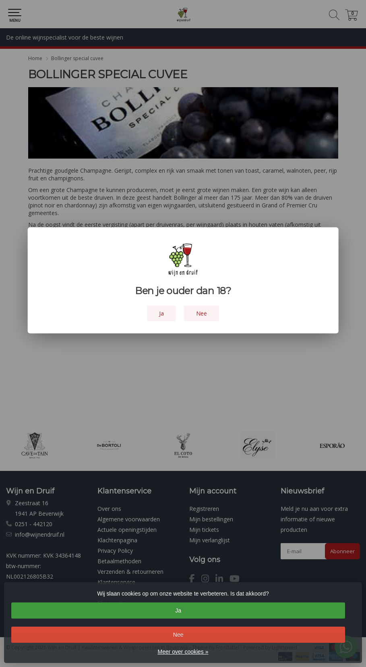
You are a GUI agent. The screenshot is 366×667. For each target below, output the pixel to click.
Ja (178, 610)
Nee (178, 634)
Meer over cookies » (182, 651)
